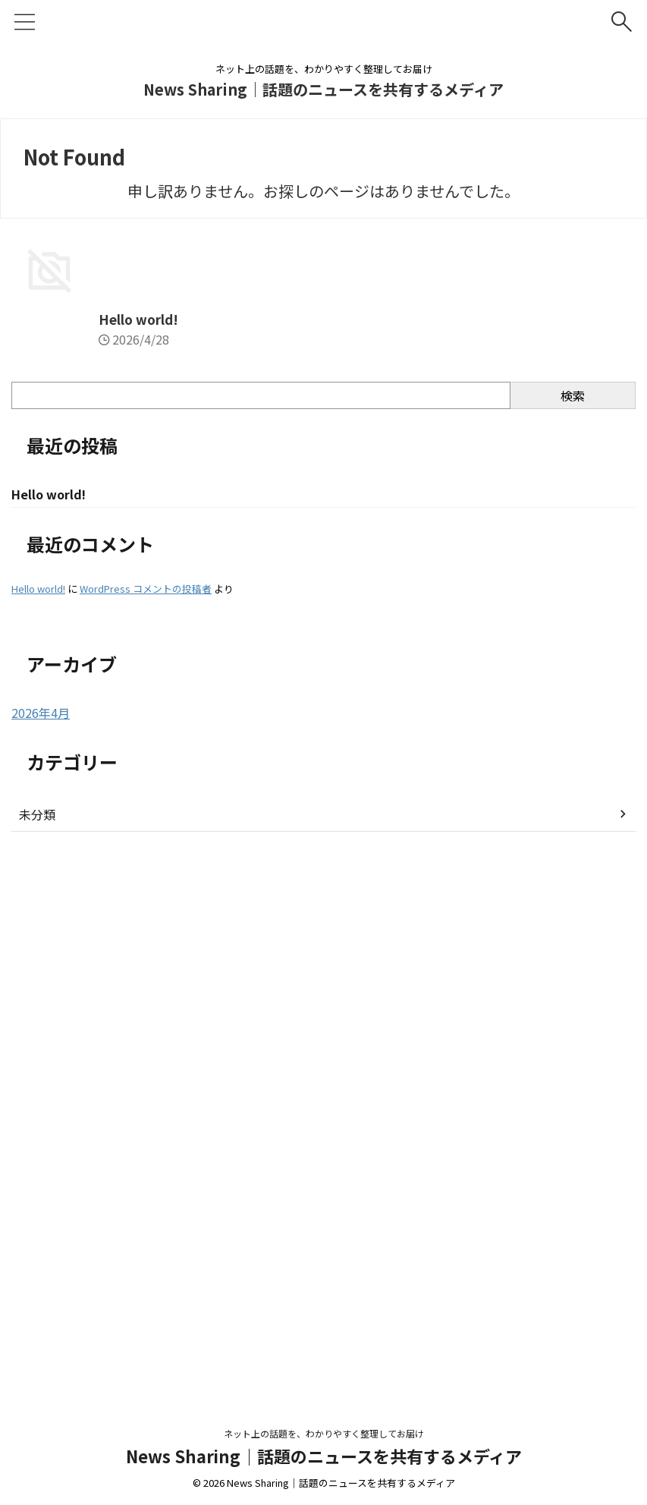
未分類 (37, 1364)
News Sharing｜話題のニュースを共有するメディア (323, 89)
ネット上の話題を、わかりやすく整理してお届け (324, 1449)
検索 (573, 944)
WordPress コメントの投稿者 (146, 1139)
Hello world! (53, 867)
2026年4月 (40, 1263)
